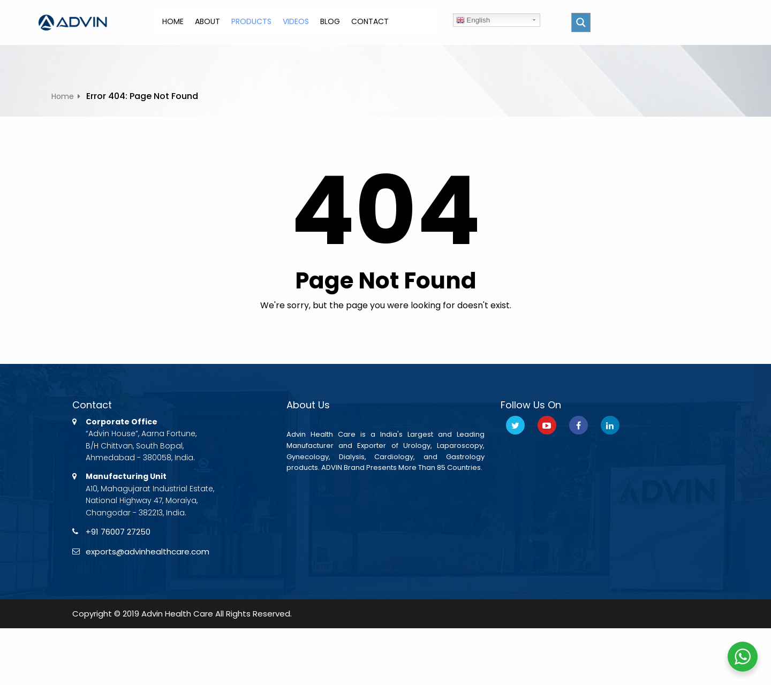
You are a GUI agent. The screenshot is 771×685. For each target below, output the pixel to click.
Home (62, 96)
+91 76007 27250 (120, 532)
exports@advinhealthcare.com (151, 553)
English (473, 20)
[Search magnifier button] (581, 22)
